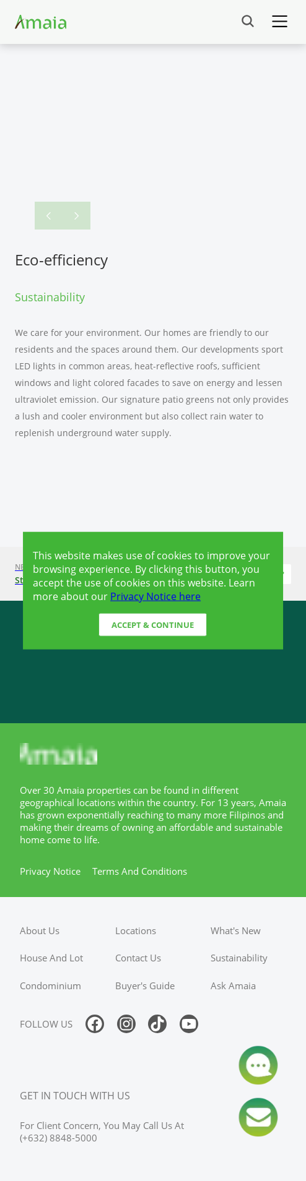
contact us (138, 957)
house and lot (51, 957)
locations (135, 930)
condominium (50, 985)
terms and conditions (139, 871)
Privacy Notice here (155, 596)
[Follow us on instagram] (126, 1024)
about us (39, 930)
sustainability (239, 957)
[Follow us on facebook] (94, 1024)
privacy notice (50, 871)
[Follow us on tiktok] (157, 1024)
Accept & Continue (152, 624)
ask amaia (233, 985)
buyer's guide (145, 985)
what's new (236, 930)
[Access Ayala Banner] (153, 662)
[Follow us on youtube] (189, 1024)
